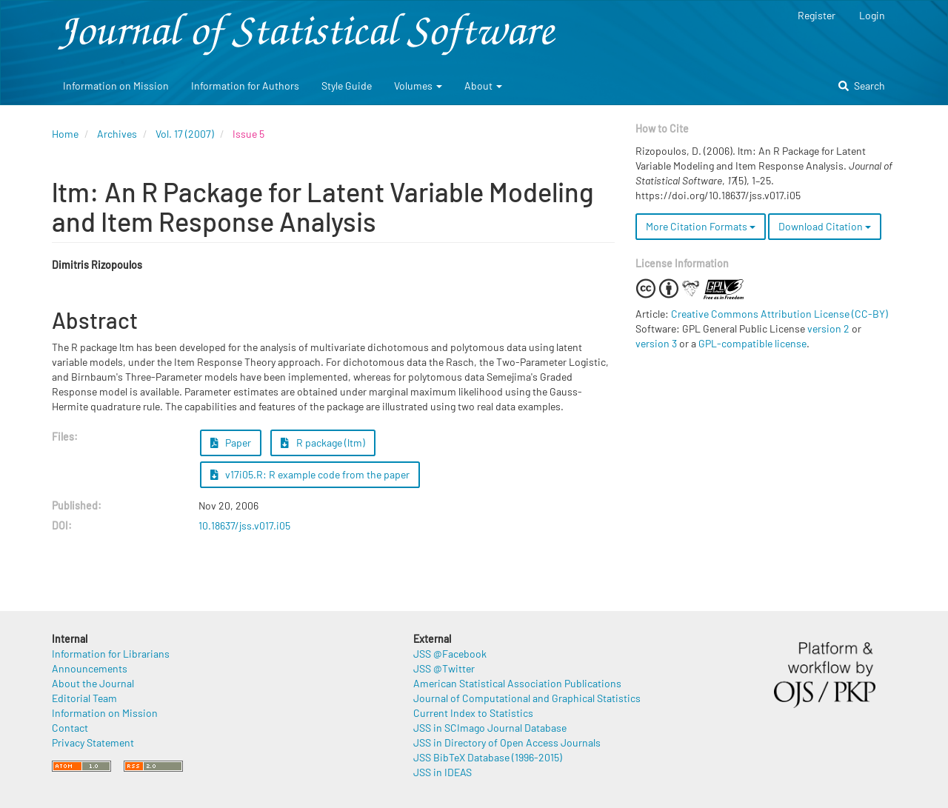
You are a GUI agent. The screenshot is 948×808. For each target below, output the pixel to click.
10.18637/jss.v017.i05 (244, 525)
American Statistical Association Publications (517, 683)
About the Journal (93, 683)
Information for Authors (245, 85)
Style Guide (346, 85)
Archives (117, 133)
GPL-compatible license (752, 343)
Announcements (89, 668)
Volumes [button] (418, 85)
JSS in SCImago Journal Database (490, 727)
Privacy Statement (93, 742)
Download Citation (824, 226)
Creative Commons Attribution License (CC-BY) (779, 313)
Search (861, 85)
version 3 (656, 343)
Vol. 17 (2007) (185, 133)
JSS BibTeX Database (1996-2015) (487, 757)
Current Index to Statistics (473, 713)
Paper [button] (231, 442)
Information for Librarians (111, 653)
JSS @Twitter (444, 668)
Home (65, 133)
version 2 (828, 328)
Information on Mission (116, 85)
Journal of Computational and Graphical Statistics (527, 698)
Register (816, 15)
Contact (70, 727)
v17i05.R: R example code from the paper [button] (310, 474)
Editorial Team (84, 698)
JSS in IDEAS (442, 772)
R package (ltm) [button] (323, 442)
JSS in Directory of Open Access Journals (507, 742)
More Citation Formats (700, 226)
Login (872, 15)
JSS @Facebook (450, 653)
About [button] (483, 85)
